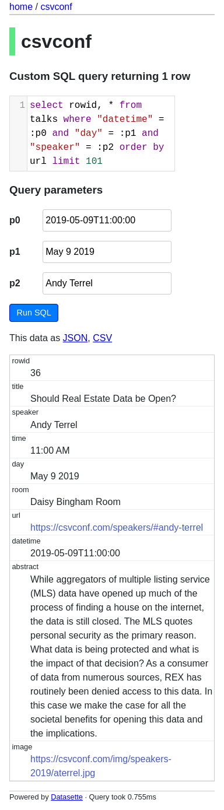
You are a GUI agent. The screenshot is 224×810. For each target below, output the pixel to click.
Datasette (67, 797)
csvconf (56, 7)
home (21, 7)
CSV (102, 338)
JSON (75, 338)
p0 (14, 220)
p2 (14, 283)
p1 (14, 252)
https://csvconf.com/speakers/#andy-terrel (116, 527)
